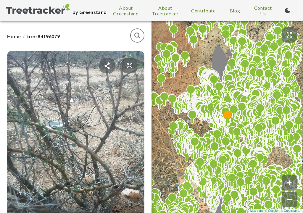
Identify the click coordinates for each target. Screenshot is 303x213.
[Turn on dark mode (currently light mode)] (288, 11)
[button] (227, 117)
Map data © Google (264, 210)
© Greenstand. (290, 210)
